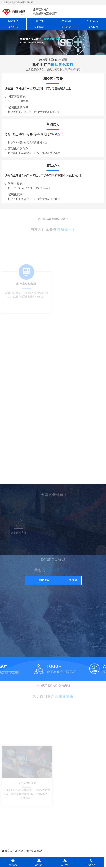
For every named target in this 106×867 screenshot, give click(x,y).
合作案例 (13, 27)
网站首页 (13, 862)
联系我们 (93, 27)
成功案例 (39, 862)
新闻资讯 (40, 27)
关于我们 (66, 27)
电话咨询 (91, 862)
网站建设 (13, 21)
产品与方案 (93, 21)
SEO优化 (39, 21)
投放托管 (66, 21)
